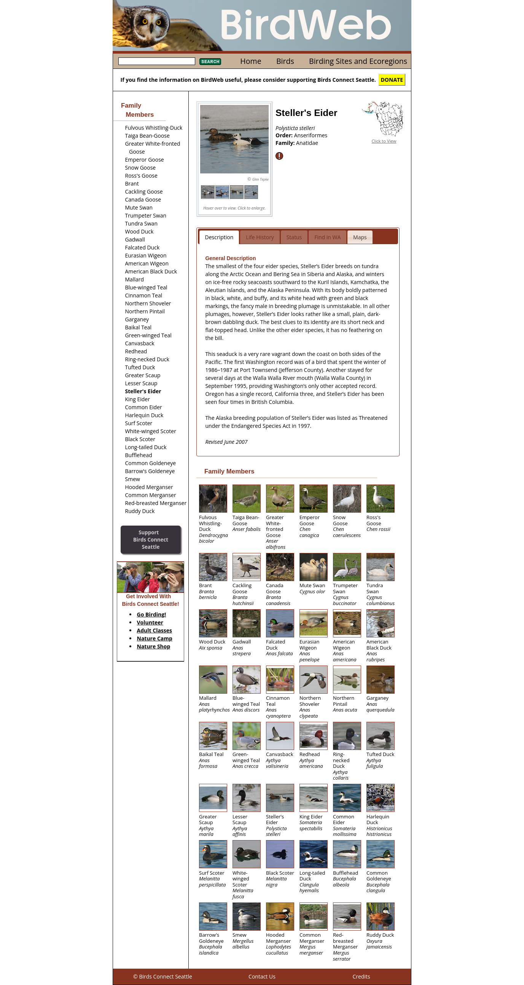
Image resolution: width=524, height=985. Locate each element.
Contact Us (262, 976)
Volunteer (150, 622)
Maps (360, 237)
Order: (285, 135)
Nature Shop (153, 646)
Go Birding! (151, 614)
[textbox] (156, 61)
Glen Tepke (260, 179)
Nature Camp (154, 638)
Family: (286, 142)
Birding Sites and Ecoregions (358, 61)
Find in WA (327, 237)
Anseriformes (311, 135)
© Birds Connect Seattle (162, 976)
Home (250, 61)
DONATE (392, 79)
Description (219, 237)
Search (210, 61)
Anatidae (307, 142)
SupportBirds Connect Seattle (150, 539)
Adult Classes (154, 630)
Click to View (384, 141)
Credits (361, 976)
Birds (285, 61)
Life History (260, 237)
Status (294, 237)
